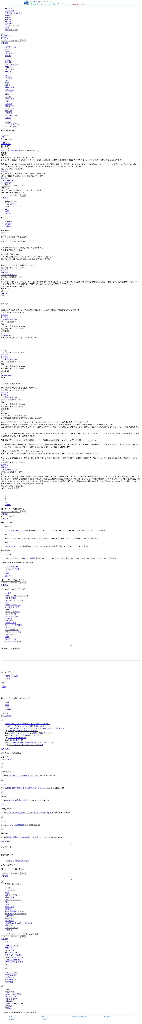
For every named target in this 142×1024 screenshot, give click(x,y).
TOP (10, 1016)
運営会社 (12, 1019)
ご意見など (44, 1019)
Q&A (42, 1016)
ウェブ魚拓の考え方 (79, 1016)
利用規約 (107, 1016)
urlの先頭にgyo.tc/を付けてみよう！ (43, 1)
